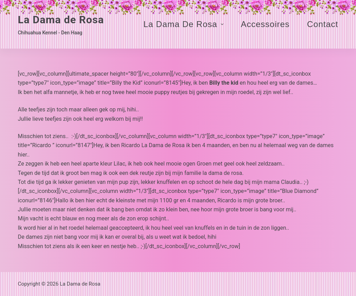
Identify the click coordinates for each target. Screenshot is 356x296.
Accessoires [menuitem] (265, 24)
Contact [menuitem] (322, 24)
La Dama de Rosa (61, 20)
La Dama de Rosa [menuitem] (184, 24)
